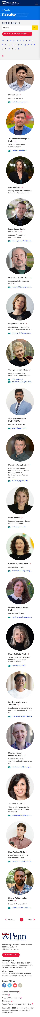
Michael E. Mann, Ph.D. (18, 278)
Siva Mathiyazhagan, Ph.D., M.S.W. (17, 420)
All (3, 41)
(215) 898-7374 (17, 379)
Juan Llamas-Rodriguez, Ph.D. (19, 140)
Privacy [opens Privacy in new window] (5, 995)
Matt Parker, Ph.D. (16, 852)
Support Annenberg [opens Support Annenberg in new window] (10, 992)
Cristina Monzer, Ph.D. (18, 564)
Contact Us (10, 955)
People (7, 10)
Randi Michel (14, 518)
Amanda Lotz (14, 187)
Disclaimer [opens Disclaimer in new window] (6, 1001)
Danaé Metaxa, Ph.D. (17, 465)
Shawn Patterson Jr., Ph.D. (17, 899)
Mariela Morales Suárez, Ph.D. (19, 609)
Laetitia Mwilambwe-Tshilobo (17, 703)
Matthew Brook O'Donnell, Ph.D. (15, 754)
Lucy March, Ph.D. (16, 324)
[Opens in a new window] (4, 985)
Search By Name (11, 23)
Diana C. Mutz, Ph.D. (17, 654)
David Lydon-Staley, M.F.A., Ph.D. (17, 230)
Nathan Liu (13, 95)
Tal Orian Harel (15, 804)
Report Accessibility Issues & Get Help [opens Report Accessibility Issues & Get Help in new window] (16, 1004)
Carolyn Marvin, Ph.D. (18, 370)
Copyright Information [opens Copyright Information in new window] (11, 998)
